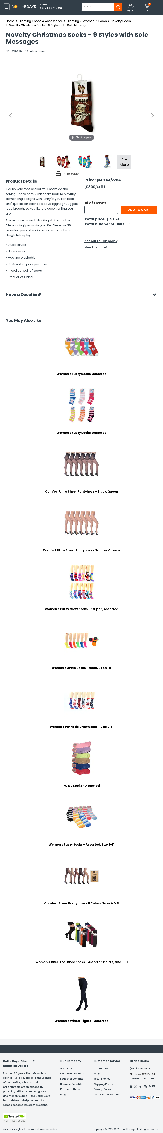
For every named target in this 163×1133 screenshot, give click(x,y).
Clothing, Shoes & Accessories (41, 21)
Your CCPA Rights (13, 1129)
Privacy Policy (102, 1089)
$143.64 (112, 219)
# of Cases (95, 203)
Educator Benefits (71, 1079)
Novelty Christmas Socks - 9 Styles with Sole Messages (49, 25)
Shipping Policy (103, 1084)
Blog (63, 1094)
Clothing (73, 21)
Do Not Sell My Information (42, 1129)
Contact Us (100, 1068)
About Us (66, 1068)
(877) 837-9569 (51, 8)
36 (128, 224)
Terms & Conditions (106, 1094)
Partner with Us (70, 1089)
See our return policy (100, 241)
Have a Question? (25, 294)
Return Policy (101, 1079)
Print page (71, 173)
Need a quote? (96, 247)
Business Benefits (71, 1084)
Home (10, 21)
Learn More (128, 1125)
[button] (130, 8)
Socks (102, 21)
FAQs (96, 1073)
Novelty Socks (121, 21)
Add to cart (139, 209)
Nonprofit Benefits (72, 1073)
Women (88, 21)
